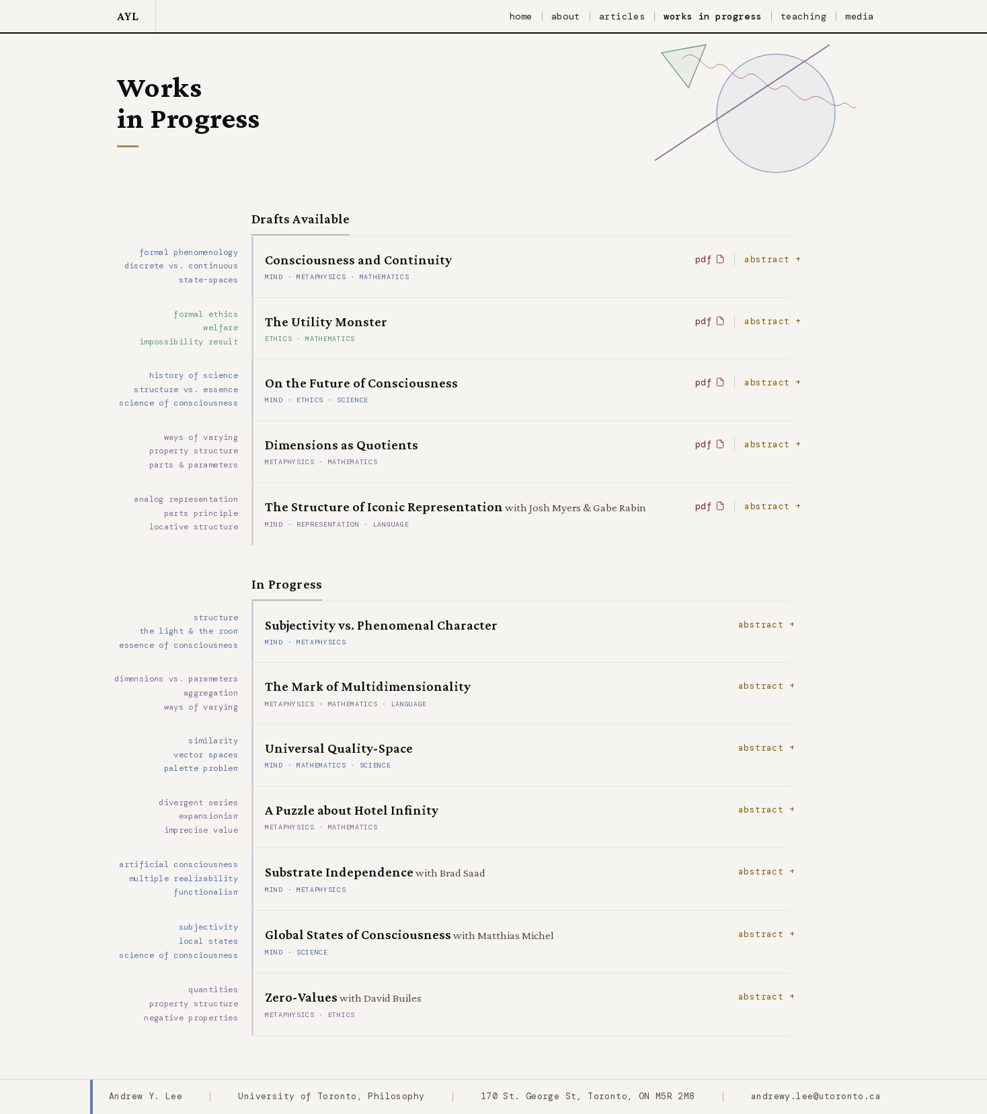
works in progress (713, 16)
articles (622, 16)
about (565, 16)
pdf (710, 259)
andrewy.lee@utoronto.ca (816, 1096)
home (521, 16)
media (859, 16)
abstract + (772, 259)
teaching (803, 16)
